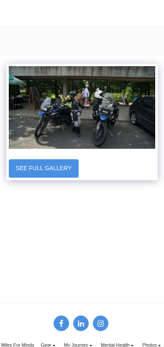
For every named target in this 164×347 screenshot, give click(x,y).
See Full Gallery (43, 168)
